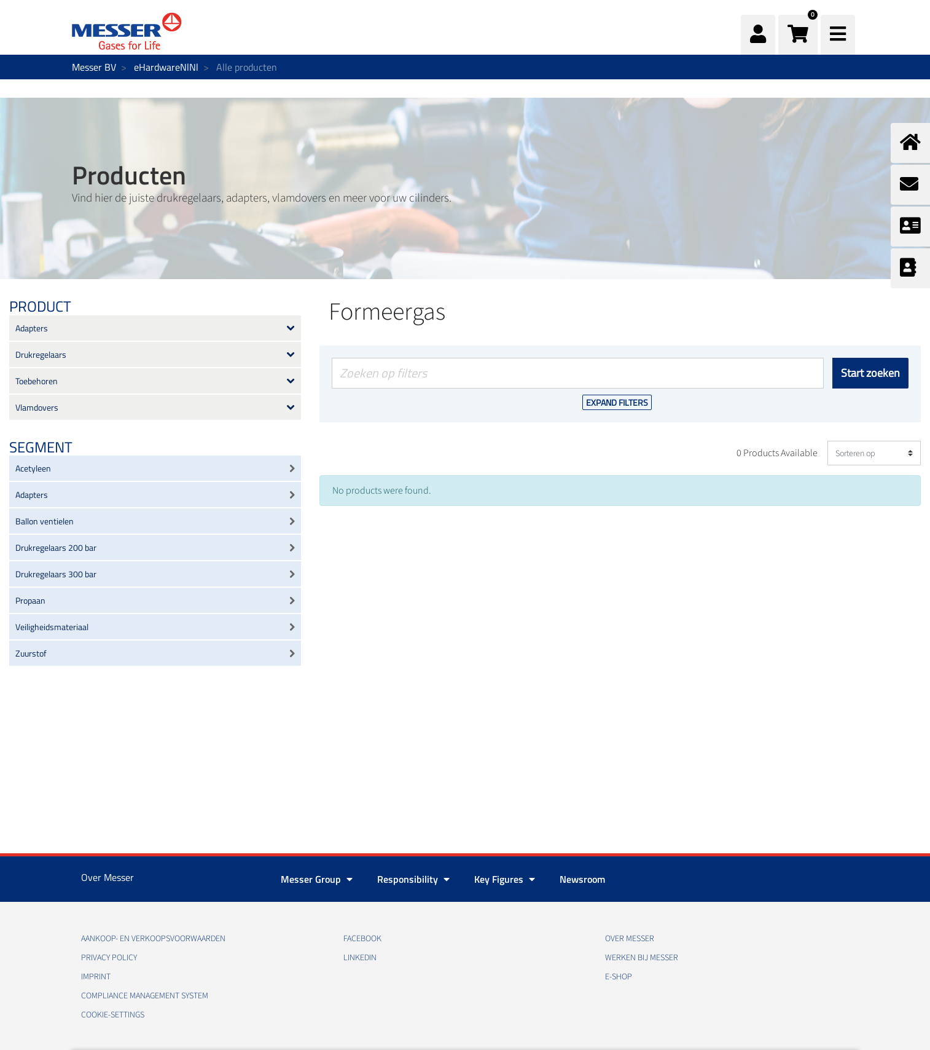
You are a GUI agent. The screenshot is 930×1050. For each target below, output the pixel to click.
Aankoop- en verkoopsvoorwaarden (153, 939)
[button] (798, 35)
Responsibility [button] (413, 879)
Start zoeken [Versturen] (870, 373)
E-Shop (618, 977)
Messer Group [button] (317, 879)
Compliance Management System (144, 996)
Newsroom (582, 879)
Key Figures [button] (504, 879)
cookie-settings (112, 1015)
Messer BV (94, 67)
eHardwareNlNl (166, 67)
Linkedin (360, 958)
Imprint (96, 977)
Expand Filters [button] (617, 402)
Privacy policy (109, 958)
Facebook (362, 939)
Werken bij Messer (641, 958)
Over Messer (629, 939)
